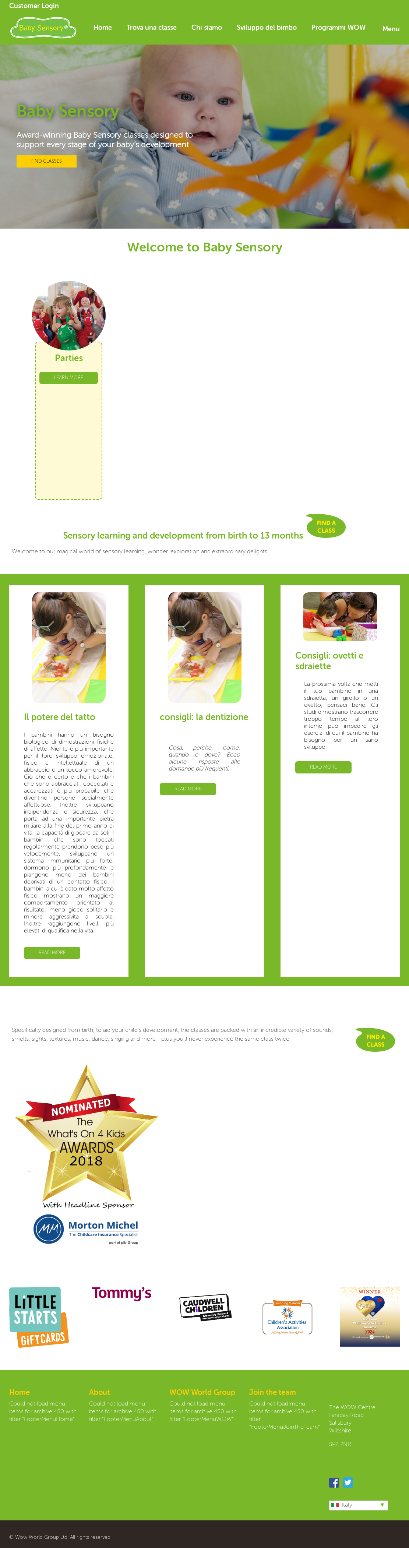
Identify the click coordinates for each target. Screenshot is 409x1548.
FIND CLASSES (46, 161)
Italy (341, 1505)
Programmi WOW (338, 28)
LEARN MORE (68, 377)
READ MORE (52, 953)
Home (103, 28)
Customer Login (34, 6)
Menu (391, 29)
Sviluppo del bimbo (267, 28)
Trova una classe (152, 28)
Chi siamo (206, 28)
